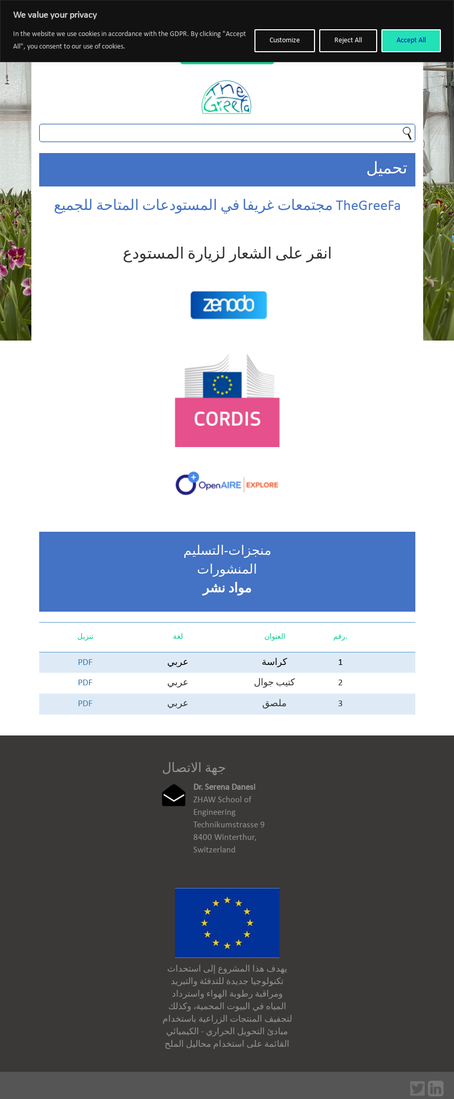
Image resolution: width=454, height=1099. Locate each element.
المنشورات (227, 570)
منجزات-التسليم (227, 551)
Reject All (348, 40)
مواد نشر (227, 588)
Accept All (411, 40)
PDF (85, 663)
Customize (285, 40)
